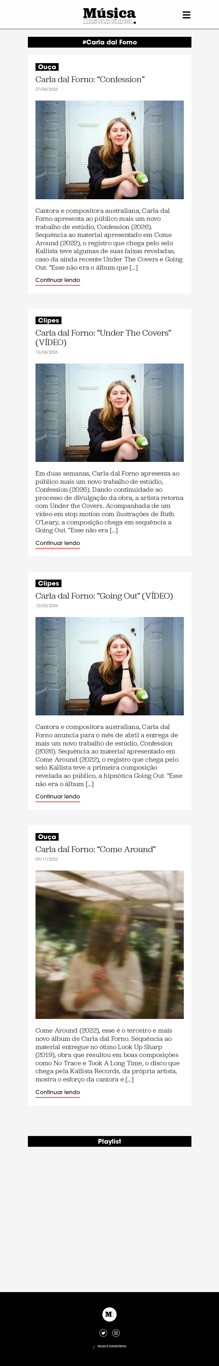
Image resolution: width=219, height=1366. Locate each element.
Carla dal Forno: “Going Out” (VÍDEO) (104, 596)
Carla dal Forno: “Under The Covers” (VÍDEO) (103, 337)
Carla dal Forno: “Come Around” (95, 849)
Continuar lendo (57, 280)
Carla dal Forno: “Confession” (90, 79)
